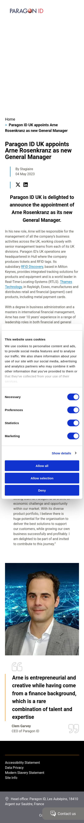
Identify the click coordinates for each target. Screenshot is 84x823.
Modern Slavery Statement (24, 773)
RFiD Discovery (32, 267)
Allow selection (42, 478)
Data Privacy (14, 768)
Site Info (11, 778)
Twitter (17, 190)
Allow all (42, 466)
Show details (61, 453)
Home (10, 119)
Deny (42, 490)
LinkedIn (25, 190)
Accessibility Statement (22, 763)
